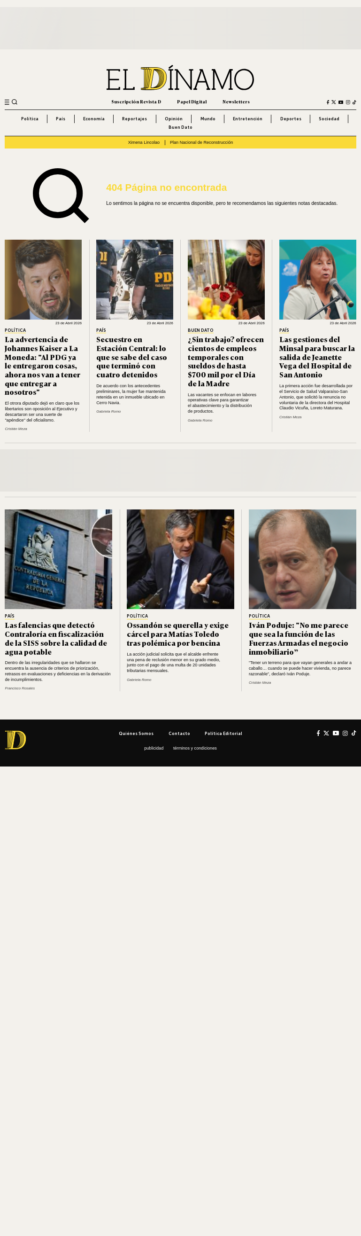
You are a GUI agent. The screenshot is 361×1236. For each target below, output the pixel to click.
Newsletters (236, 102)
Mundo (207, 118)
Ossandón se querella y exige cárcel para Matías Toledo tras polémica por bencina (178, 633)
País (60, 118)
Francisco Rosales (20, 688)
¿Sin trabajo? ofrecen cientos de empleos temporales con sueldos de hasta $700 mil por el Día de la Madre (226, 361)
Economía (94, 118)
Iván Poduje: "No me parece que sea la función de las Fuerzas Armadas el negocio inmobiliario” (298, 638)
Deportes (290, 118)
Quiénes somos (136, 733)
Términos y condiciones (195, 748)
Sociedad (329, 118)
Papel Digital (192, 102)
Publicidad (153, 748)
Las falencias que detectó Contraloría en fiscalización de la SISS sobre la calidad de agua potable (56, 638)
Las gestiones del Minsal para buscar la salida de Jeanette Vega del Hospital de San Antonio (317, 357)
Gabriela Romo (108, 411)
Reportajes (134, 118)
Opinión (174, 118)
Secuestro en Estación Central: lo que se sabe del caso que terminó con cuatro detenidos (131, 357)
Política (29, 118)
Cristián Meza (16, 429)
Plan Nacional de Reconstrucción (201, 142)
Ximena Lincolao (144, 142)
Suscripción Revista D (136, 102)
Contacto (179, 733)
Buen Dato (180, 127)
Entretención (247, 118)
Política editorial (223, 733)
